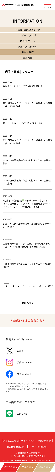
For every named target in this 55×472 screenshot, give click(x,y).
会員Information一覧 (27, 30)
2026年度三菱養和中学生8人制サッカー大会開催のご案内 (27, 182)
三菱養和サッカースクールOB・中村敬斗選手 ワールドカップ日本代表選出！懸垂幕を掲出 (26, 245)
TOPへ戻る (27, 302)
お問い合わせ (44, 440)
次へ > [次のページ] (50, 285)
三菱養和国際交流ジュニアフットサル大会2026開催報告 (27, 265)
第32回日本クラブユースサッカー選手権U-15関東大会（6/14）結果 (27, 142)
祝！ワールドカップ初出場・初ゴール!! (22, 123)
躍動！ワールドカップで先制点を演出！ (23, 86)
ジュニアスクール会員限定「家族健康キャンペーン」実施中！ (27, 225)
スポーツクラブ (27, 35)
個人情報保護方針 (15, 446)
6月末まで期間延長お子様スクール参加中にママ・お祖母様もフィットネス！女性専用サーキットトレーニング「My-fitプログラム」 (27, 203)
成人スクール (27, 41)
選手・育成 (27, 52)
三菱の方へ (27, 467)
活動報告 (28, 57)
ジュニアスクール (27, 46)
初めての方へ (10, 467)
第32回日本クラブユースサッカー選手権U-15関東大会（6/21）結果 (27, 105)
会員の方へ (44, 467)
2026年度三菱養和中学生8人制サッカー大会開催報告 (27, 162)
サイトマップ (27, 440)
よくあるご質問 (11, 440)
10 (39, 285)
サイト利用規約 (39, 446)
